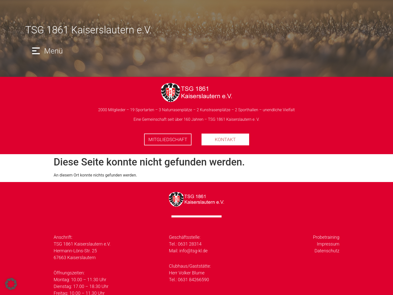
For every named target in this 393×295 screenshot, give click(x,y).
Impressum (328, 244)
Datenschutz (327, 250)
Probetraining (326, 237)
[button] (46, 50)
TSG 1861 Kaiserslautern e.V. (88, 30)
